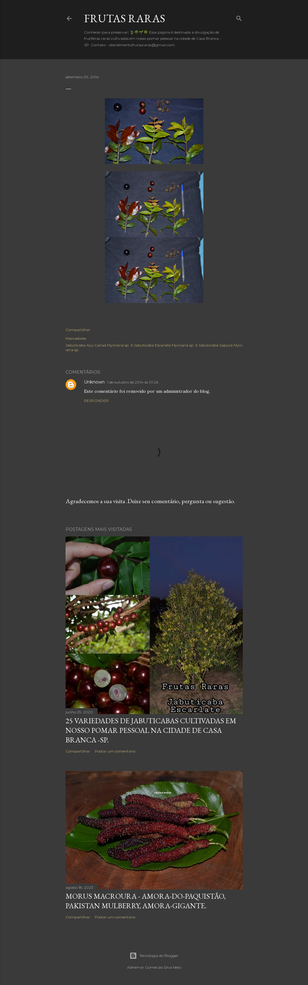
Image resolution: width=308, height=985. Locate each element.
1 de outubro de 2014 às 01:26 (132, 382)
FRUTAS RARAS (124, 18)
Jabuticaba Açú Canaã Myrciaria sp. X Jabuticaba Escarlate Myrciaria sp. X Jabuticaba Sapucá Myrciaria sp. (154, 347)
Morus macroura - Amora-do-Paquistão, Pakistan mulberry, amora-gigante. (146, 900)
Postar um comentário (115, 751)
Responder (96, 400)
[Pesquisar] (239, 17)
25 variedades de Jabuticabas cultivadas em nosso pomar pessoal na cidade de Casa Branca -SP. (151, 730)
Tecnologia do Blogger (154, 955)
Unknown (94, 382)
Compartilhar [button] (78, 329)
